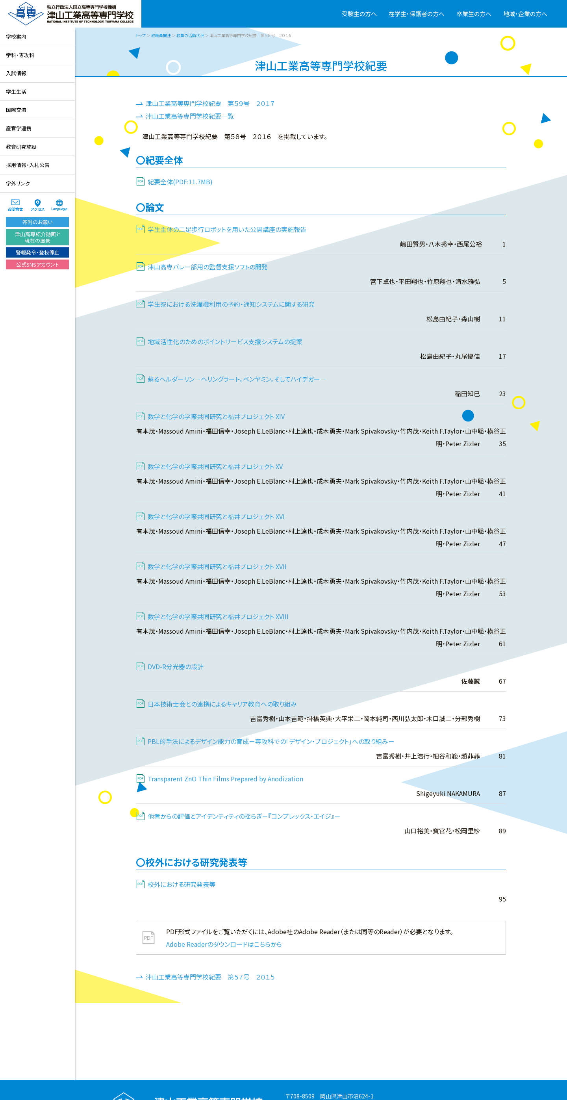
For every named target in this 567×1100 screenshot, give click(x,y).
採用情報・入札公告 (28, 165)
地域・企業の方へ (525, 13)
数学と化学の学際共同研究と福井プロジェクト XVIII (218, 616)
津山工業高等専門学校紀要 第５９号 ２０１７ (210, 103)
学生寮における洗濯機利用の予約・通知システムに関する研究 (231, 304)
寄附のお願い (37, 222)
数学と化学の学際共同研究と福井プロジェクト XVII (217, 566)
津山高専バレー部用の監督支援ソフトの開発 (208, 266)
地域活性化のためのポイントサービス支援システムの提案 (225, 341)
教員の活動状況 (190, 35)
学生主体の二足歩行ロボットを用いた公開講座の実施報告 (227, 229)
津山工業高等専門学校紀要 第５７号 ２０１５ (210, 976)
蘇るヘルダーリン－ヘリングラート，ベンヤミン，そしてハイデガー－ (237, 379)
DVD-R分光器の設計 (176, 666)
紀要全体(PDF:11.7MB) (180, 181)
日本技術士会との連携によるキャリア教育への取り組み (222, 704)
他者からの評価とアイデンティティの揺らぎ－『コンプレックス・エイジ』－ (244, 816)
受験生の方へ (359, 13)
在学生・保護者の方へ (417, 13)
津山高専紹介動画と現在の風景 (37, 237)
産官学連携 (19, 128)
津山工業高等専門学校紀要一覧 (190, 116)
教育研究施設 (21, 146)
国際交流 (16, 109)
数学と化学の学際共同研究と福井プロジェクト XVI (216, 516)
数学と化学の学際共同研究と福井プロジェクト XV (215, 466)
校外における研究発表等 (181, 884)
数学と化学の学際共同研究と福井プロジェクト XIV (216, 416)
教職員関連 (161, 35)
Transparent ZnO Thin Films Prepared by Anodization (225, 778)
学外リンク (18, 183)
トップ (141, 35)
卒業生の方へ (473, 13)
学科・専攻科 (20, 55)
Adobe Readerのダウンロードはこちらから (224, 944)
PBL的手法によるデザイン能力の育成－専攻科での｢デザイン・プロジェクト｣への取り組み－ (271, 741)
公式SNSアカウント (37, 264)
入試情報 (16, 73)
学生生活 (16, 91)
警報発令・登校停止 (37, 252)
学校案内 (16, 36)
